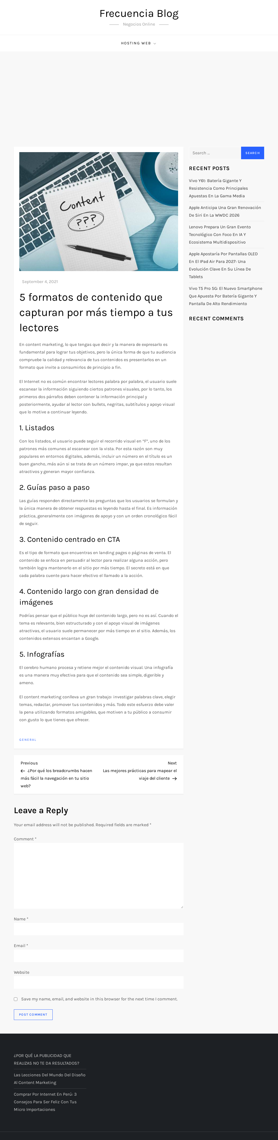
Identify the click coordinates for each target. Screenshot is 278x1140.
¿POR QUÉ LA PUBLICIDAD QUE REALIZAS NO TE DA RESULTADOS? (46, 1059)
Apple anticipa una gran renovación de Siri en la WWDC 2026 (225, 211)
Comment (25, 838)
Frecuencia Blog (139, 13)
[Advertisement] (139, 92)
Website (21, 972)
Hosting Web (139, 43)
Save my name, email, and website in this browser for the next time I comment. (99, 998)
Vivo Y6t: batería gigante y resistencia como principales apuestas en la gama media (218, 188)
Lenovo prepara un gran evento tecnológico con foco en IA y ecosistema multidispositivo (220, 234)
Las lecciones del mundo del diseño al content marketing (50, 1078)
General (28, 740)
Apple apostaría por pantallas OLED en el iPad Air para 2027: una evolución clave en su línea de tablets (223, 265)
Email (21, 945)
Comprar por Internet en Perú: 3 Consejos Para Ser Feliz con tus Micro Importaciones (45, 1102)
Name (21, 918)
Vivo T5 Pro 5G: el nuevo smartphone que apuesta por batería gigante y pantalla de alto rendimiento (225, 296)
